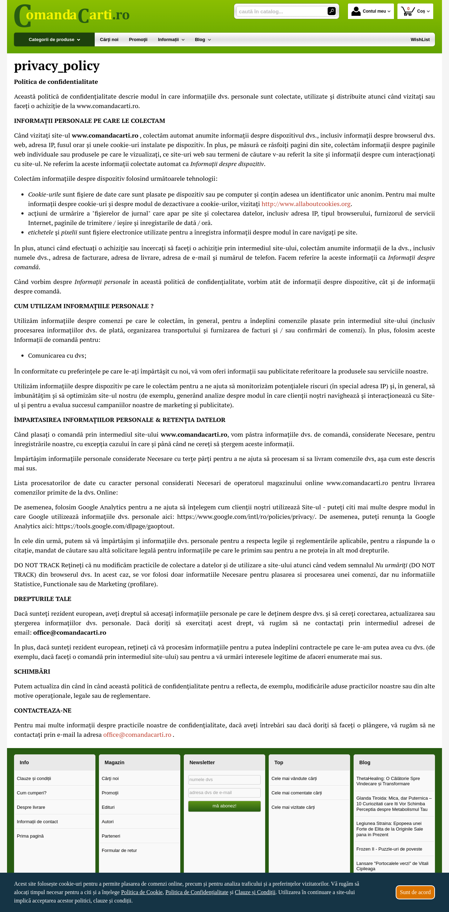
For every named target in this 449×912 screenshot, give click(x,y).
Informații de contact (37, 821)
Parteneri (111, 836)
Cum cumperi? (32, 792)
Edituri (108, 807)
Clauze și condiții (34, 778)
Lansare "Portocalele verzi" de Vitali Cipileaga (392, 866)
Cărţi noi (110, 778)
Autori (108, 821)
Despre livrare (31, 807)
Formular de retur (119, 850)
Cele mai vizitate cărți (293, 807)
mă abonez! (224, 805)
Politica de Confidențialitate (196, 892)
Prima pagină (30, 836)
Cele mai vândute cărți (294, 778)
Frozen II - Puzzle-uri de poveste (389, 849)
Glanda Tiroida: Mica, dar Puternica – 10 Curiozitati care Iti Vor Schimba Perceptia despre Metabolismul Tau (394, 803)
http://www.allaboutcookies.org (306, 203)
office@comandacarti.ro (137, 734)
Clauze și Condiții (255, 892)
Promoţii (110, 792)
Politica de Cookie (141, 892)
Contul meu (368, 11)
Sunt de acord (415, 892)
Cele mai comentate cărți (297, 792)
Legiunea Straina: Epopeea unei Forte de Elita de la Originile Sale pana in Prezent (389, 829)
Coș (413, 11)
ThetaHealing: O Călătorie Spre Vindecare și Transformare (388, 781)
